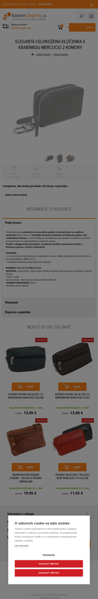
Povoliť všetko (49, 564)
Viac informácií (22, 545)
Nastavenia (49, 555)
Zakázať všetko (49, 573)
